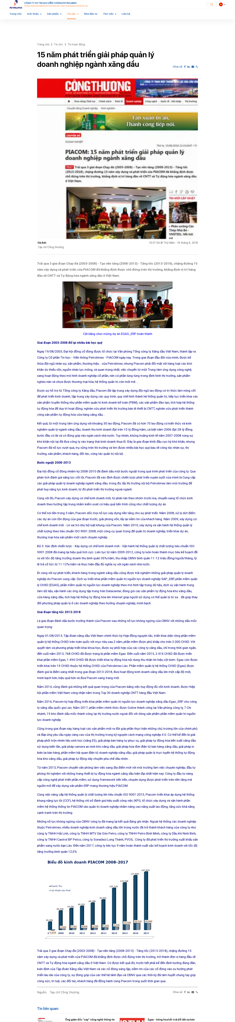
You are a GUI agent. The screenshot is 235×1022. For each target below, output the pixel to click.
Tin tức (71, 13)
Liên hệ (126, 13)
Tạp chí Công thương (64, 992)
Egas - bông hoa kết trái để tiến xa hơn (171, 1019)
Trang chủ (15, 13)
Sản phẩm (53, 13)
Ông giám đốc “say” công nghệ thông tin (90, 1019)
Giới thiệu (33, 13)
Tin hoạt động (76, 44)
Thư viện (108, 13)
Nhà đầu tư (90, 13)
